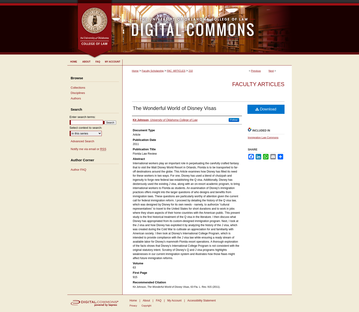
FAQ (158, 300)
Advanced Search (82, 141)
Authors (76, 98)
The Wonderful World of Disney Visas (174, 108)
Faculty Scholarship (153, 70)
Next (271, 70)
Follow (234, 119)
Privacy (133, 305)
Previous (256, 70)
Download (265, 109)
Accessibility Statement (201, 300)
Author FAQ (78, 169)
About (146, 300)
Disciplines (78, 93)
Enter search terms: (83, 117)
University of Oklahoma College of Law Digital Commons (202, 27)
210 (191, 70)
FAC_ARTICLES (176, 70)
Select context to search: (86, 127)
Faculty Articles (258, 84)
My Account (174, 300)
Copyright (146, 305)
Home (135, 70)
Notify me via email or (88, 149)
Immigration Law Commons (263, 137)
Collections (78, 87)
